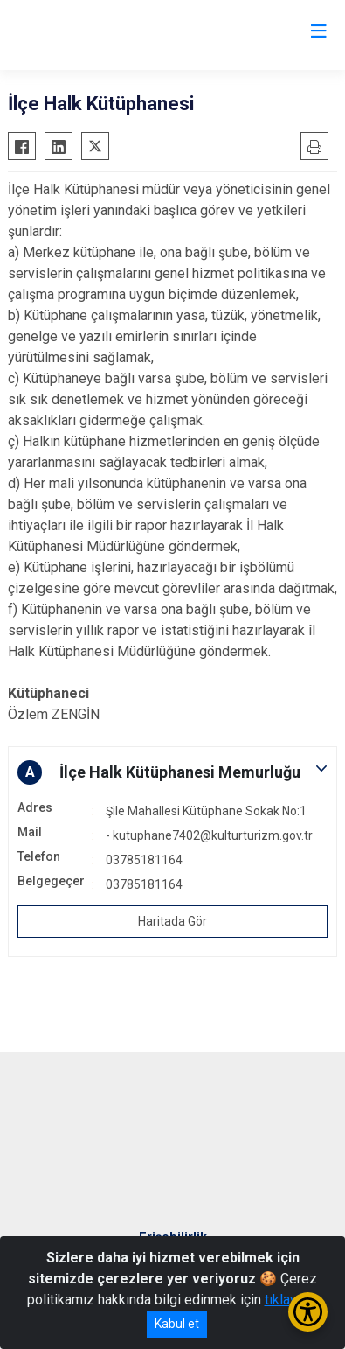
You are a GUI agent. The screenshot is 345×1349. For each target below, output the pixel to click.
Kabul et (177, 1324)
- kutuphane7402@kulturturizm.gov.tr (209, 835)
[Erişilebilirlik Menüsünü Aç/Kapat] (308, 1312)
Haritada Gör (172, 921)
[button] (172, 772)
